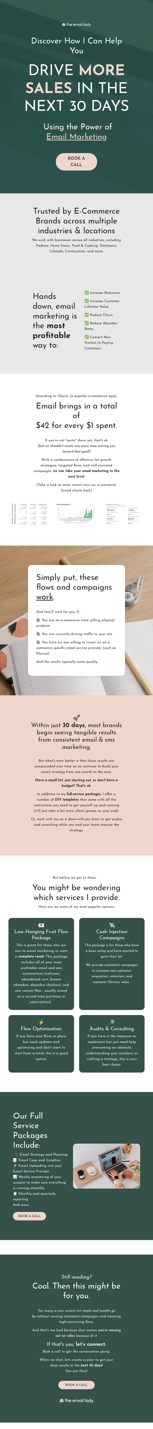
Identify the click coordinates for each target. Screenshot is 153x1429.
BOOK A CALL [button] (76, 162)
